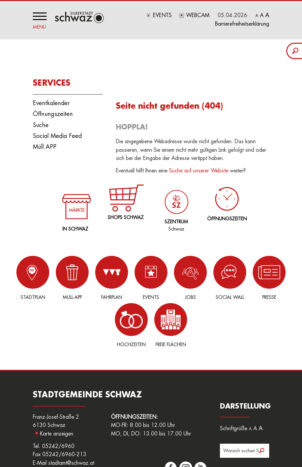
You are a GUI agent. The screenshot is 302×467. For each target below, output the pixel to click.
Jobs (154, 276)
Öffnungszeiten (53, 113)
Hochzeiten (252, 276)
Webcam (197, 15)
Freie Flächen (285, 276)
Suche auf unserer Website (198, 169)
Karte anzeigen (56, 385)
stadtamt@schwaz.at (71, 414)
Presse (220, 276)
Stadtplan (23, 276)
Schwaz (175, 204)
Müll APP (44, 145)
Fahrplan (88, 276)
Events (162, 15)
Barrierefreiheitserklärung (242, 24)
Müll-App (55, 276)
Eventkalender (51, 102)
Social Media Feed (57, 135)
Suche (41, 123)
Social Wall (187, 276)
